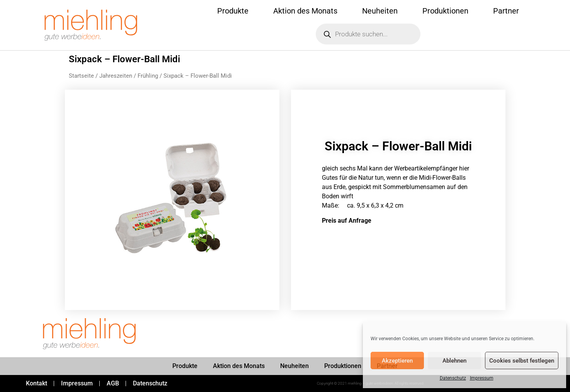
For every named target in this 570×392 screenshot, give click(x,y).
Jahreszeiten (115, 75)
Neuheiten (380, 10)
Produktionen (445, 10)
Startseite (81, 75)
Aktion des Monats (305, 10)
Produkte (232, 10)
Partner (506, 10)
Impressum (481, 378)
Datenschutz (453, 378)
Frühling (148, 75)
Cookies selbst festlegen (521, 360)
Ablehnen (454, 360)
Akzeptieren (397, 360)
